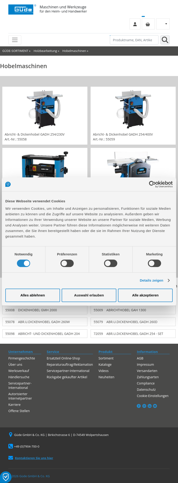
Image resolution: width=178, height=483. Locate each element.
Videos (103, 371)
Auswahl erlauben (89, 295)
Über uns (15, 364)
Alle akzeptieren (145, 295)
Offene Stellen (19, 411)
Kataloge (105, 364)
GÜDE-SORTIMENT (15, 51)
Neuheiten (106, 377)
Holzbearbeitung (45, 51)
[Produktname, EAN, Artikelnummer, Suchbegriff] (134, 39)
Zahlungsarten (148, 377)
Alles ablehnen (32, 295)
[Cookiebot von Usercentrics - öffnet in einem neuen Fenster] (152, 184)
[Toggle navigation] (14, 39)
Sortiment (106, 358)
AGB (140, 358)
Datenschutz (146, 389)
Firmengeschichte (21, 358)
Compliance (146, 383)
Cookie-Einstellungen (152, 396)
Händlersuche (18, 377)
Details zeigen (151, 280)
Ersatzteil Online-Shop (63, 358)
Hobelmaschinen (74, 51)
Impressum (145, 364)
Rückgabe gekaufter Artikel (67, 377)
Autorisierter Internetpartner (20, 396)
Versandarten (147, 371)
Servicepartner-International (20, 385)
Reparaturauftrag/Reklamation (70, 364)
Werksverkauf (18, 371)
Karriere (14, 404)
